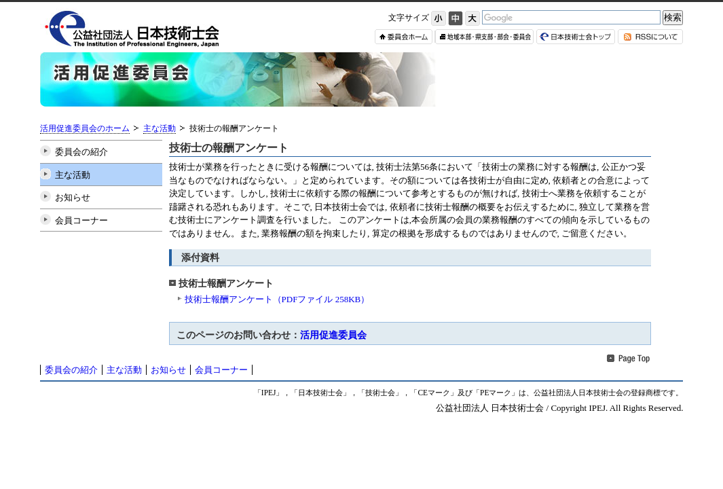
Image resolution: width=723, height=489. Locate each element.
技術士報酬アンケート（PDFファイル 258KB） (277, 299)
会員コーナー (81, 220)
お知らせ (72, 197)
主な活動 (159, 128)
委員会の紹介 (81, 152)
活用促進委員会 (333, 334)
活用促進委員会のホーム (85, 128)
